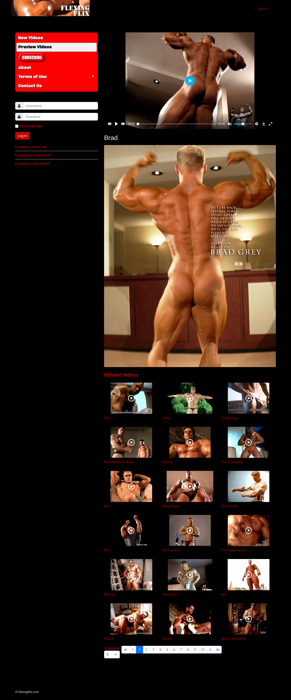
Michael (109, 594)
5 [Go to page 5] (167, 649)
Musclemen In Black (119, 462)
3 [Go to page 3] (153, 649)
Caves (166, 638)
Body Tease (170, 506)
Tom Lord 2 (170, 550)
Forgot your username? (33, 155)
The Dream (229, 506)
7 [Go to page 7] (181, 649)
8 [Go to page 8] (188, 649)
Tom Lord (169, 594)
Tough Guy (229, 418)
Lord (165, 418)
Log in (22, 135)
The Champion (232, 462)
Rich (107, 550)
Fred (107, 418)
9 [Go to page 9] (195, 649)
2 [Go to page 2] (146, 649)
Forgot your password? (32, 163)
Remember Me (31, 126)
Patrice (167, 462)
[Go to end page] (218, 649)
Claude (109, 638)
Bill (223, 594)
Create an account (30, 147)
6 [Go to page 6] (174, 649)
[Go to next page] (210, 649)
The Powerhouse (233, 550)
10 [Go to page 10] (202, 649)
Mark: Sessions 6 (233, 638)
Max (107, 506)
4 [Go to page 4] (160, 649)
